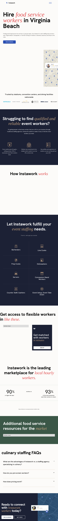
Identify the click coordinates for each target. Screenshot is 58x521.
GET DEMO (20, 517)
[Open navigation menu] (50, 3)
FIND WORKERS (9, 42)
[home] (10, 3)
